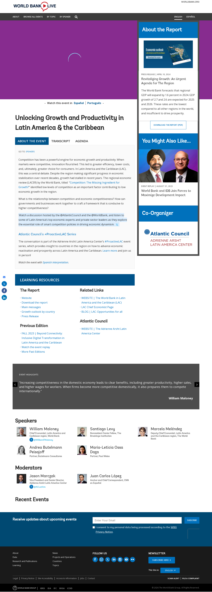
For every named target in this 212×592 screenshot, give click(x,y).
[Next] (196, 384)
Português (94, 103)
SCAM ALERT (173, 578)
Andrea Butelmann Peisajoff (45, 450)
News (55, 553)
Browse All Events (33, 17)
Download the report (35, 302)
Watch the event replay (36, 347)
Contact (91, 578)
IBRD (42, 588)
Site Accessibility (45, 578)
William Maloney (44, 429)
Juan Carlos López (105, 476)
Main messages (31, 307)
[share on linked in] (4, 297)
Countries (57, 561)
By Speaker (65, 17)
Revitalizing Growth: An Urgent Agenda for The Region (163, 81)
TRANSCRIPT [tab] (60, 141)
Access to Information (66, 578)
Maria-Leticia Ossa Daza (106, 450)
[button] (76, 17)
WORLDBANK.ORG (190, 2)
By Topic (51, 17)
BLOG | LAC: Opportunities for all (101, 311)
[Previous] (15, 384)
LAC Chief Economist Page (97, 307)
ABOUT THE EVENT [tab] (32, 141)
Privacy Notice (27, 578)
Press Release (30, 316)
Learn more (110, 250)
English (178, 17)
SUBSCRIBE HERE (160, 560)
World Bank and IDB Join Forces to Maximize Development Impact (166, 193)
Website (27, 298)
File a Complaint (190, 578)
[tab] (93, 141)
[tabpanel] (75, 207)
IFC (55, 588)
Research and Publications (25, 561)
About (16, 17)
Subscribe (192, 520)
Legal (15, 578)
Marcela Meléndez (166, 429)
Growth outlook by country (38, 311)
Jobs (82, 578)
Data (15, 557)
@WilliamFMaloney (43, 440)
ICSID (69, 588)
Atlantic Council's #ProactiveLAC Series (47, 234)
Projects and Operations (64, 557)
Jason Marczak (42, 476)
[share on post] (4, 283)
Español (190, 17)
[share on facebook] (4, 290)
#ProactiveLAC (114, 241)
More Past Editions (33, 351)
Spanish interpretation (55, 262)
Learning (17, 565)
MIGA (62, 588)
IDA (49, 588)
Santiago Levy (102, 429)
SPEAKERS (30, 151)
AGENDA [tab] (81, 141)
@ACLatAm (40, 487)
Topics (56, 565)
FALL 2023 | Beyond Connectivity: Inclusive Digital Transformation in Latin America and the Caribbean (43, 338)
